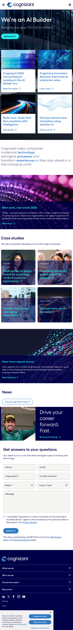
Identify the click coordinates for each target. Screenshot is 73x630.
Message (9, 494)
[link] (20, 4)
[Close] (50, 612)
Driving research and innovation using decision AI (53, 120)
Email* (43, 467)
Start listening (8, 377)
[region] (26, 620)
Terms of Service (22, 540)
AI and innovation (10, 582)
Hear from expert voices (18, 361)
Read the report (10, 88)
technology (26, 152)
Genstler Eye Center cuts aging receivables (16, 312)
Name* (8, 467)
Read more (7, 223)
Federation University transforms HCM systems (53, 274)
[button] (70, 5)
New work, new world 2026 (19, 207)
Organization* (12, 476)
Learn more (45, 88)
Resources (7, 589)
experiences (25, 160)
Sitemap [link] (5, 601)
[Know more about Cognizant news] (17, 402)
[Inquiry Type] (54, 485)
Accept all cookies (40, 616)
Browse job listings (49, 437)
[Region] (19, 485)
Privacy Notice (29, 522)
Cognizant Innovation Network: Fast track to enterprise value (54, 77)
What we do (8, 568)
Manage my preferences (40, 628)
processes (24, 156)
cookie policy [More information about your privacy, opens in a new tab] (22, 624)
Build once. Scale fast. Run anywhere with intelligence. (17, 120)
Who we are (8, 575)
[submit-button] (10, 531)
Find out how (48, 127)
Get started (10, 127)
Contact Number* (48, 476)
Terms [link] (4, 606)
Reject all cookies (40, 622)
